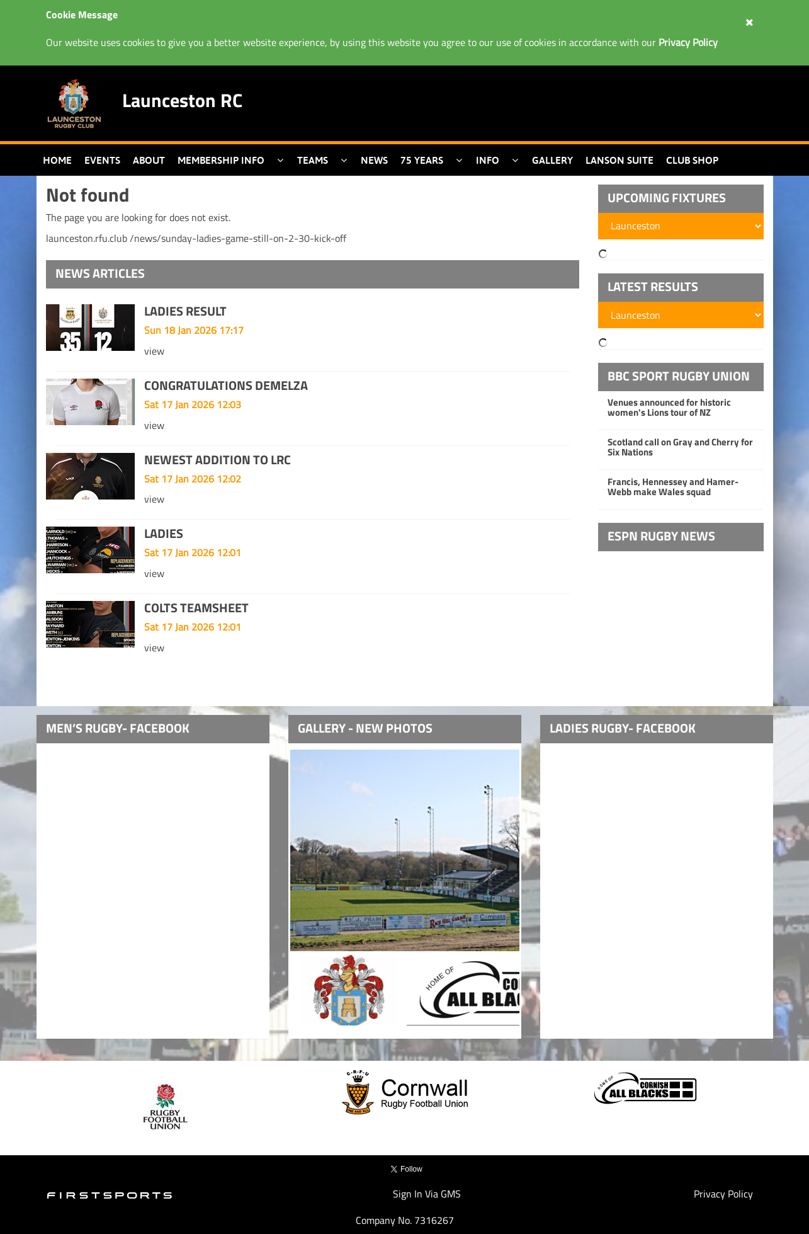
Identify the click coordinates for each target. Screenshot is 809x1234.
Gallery (552, 160)
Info (487, 160)
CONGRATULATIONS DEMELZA (226, 385)
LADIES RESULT (185, 311)
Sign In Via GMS (427, 1193)
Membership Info (221, 160)
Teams (312, 160)
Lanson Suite (619, 160)
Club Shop (692, 160)
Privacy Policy (723, 1193)
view (154, 350)
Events (102, 160)
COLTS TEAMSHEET (196, 607)
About (149, 160)
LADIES (163, 533)
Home (57, 160)
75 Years (421, 160)
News (374, 160)
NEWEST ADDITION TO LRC (217, 459)
